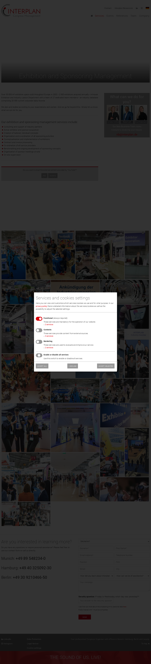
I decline (72, 366)
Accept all (42, 366)
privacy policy (41, 306)
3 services (48, 336)
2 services (48, 324)
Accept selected (106, 366)
